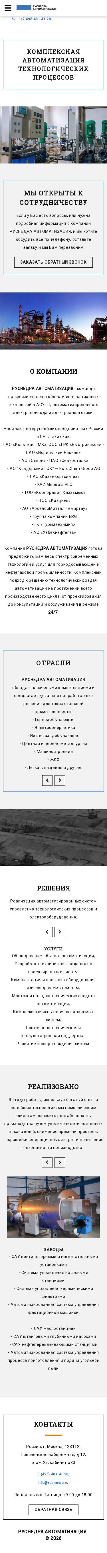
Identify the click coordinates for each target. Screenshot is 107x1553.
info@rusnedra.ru (54, 1483)
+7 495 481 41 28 (35, 19)
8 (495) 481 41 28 (52, 1474)
